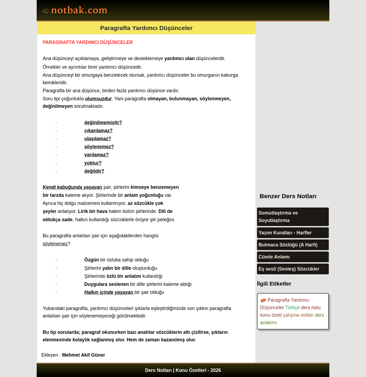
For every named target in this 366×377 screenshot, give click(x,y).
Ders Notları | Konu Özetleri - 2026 (183, 370)
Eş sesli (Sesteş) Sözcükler (289, 269)
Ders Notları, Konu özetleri (76, 11)
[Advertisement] (297, 101)
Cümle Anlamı (274, 257)
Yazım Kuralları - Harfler (285, 232)
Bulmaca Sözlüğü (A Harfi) (288, 244)
